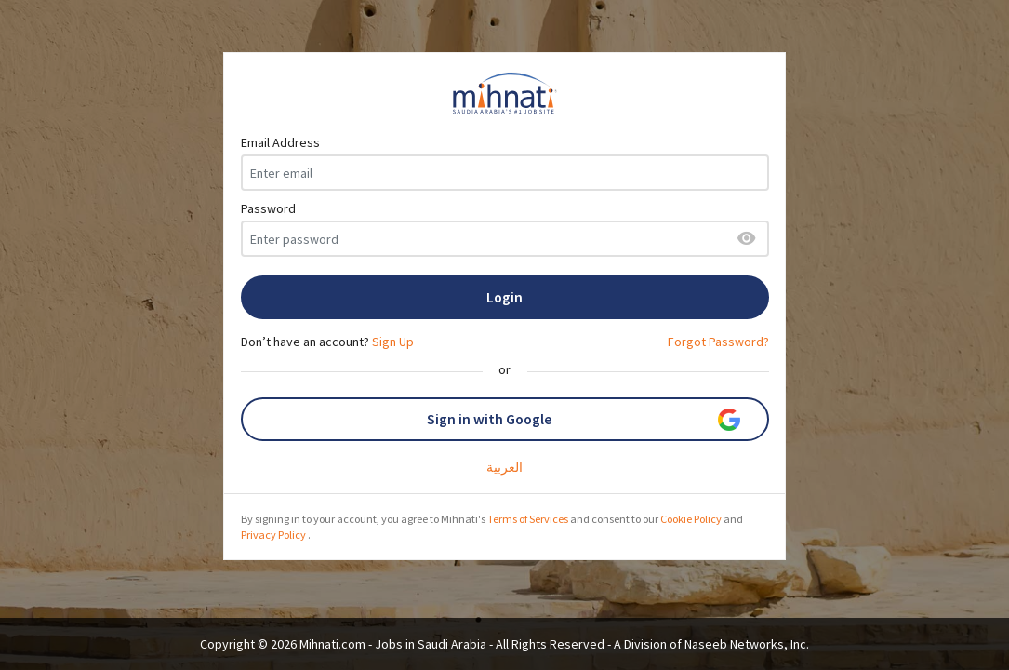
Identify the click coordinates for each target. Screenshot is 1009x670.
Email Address (280, 142)
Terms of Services (527, 519)
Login (504, 297)
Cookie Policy (691, 519)
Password (268, 208)
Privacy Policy (273, 535)
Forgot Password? (718, 341)
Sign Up (393, 341)
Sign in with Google (583, 420)
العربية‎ (504, 467)
